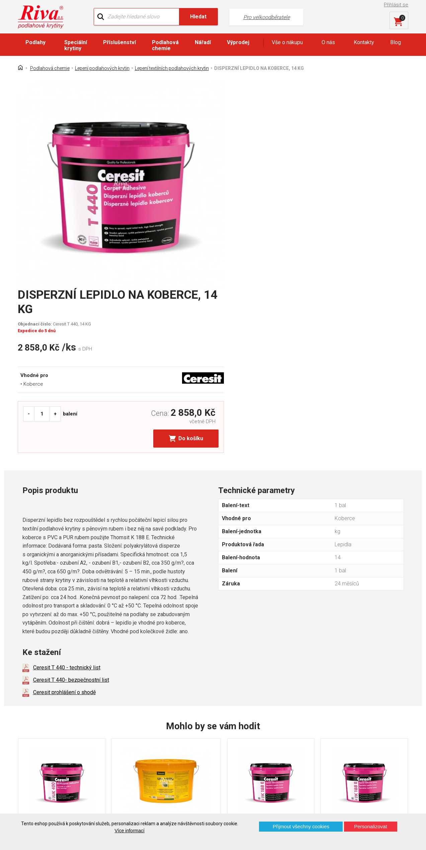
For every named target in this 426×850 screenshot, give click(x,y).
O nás (328, 42)
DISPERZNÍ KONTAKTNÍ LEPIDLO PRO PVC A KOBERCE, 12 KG (156, 638)
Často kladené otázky (48, 758)
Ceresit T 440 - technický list (66, 475)
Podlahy (35, 42)
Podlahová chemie (165, 45)
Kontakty (364, 42)
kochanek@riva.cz (276, 759)
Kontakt (32, 735)
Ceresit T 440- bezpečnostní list (71, 488)
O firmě (131, 723)
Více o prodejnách (360, 802)
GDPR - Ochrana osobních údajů (60, 747)
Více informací (129, 830)
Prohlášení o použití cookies (56, 770)
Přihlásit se (396, 5)
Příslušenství (119, 42)
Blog (395, 42)
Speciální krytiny (75, 45)
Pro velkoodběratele (250, 17)
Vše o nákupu (287, 42)
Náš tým (133, 735)
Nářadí (203, 42)
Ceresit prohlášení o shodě (64, 500)
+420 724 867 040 (276, 737)
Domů (30, 723)
